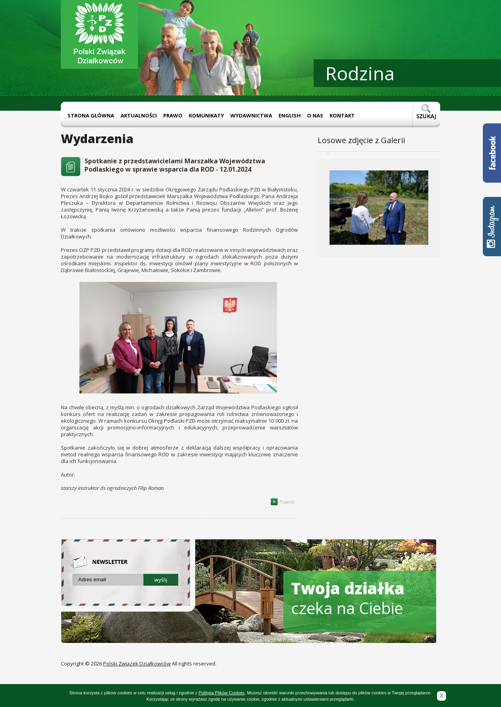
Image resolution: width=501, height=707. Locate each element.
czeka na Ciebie (348, 598)
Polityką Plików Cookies (222, 692)
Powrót (282, 502)
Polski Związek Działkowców (137, 663)
